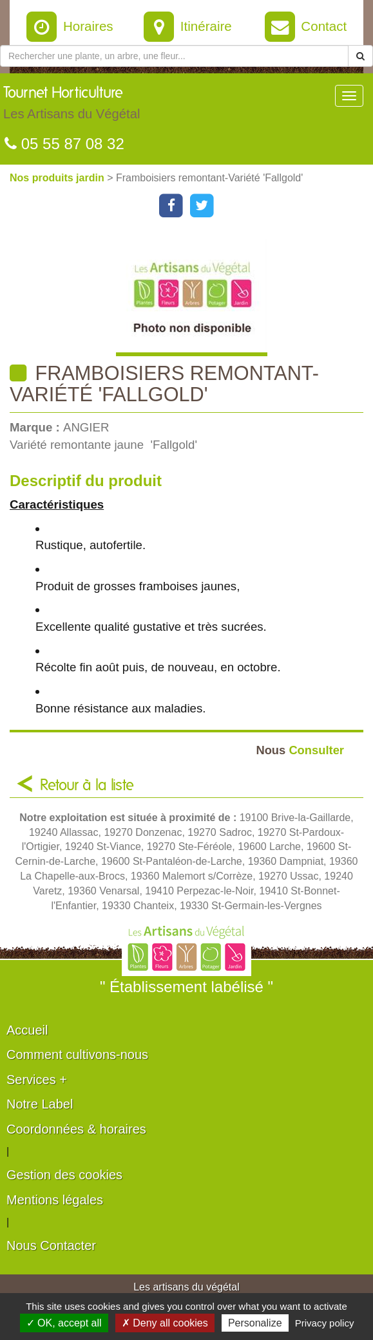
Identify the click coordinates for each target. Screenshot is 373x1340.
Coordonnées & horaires (76, 1129)
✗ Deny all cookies (165, 1322)
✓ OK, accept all (64, 1322)
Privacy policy (324, 1322)
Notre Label (39, 1104)
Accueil (27, 1030)
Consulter (300, 750)
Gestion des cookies (64, 1175)
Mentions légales (54, 1200)
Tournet (71, 106)
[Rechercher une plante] (174, 56)
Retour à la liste (87, 785)
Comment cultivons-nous (77, 1054)
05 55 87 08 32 (64, 143)
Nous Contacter (51, 1245)
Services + (36, 1080)
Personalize (255, 1322)
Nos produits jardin (58, 177)
